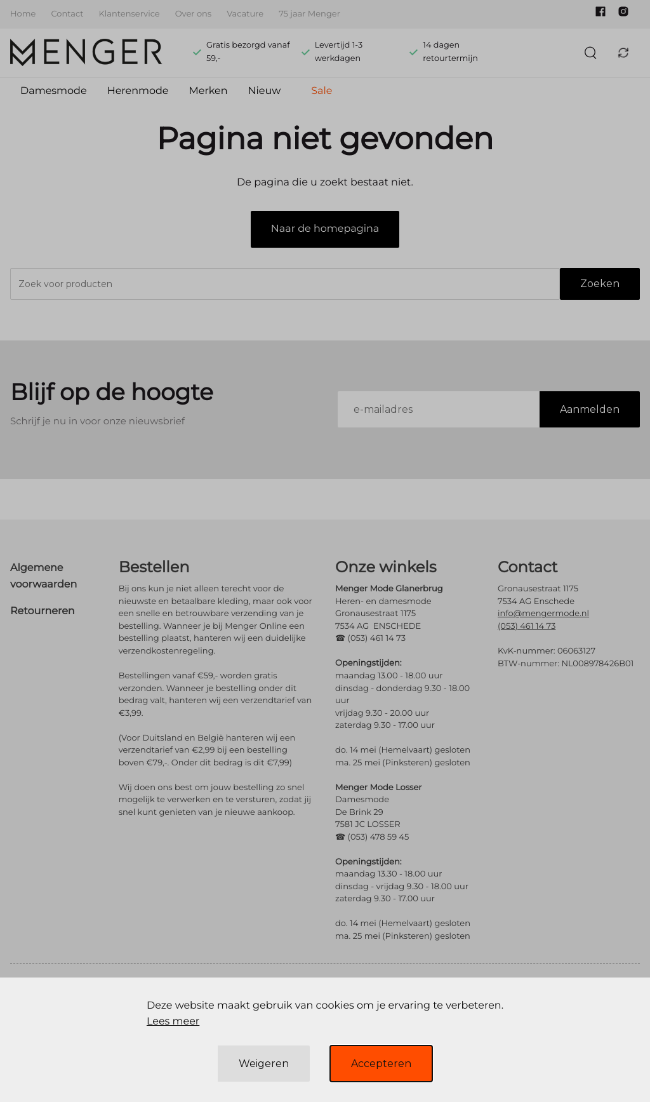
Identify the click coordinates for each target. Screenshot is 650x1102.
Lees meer (173, 1022)
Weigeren (264, 1064)
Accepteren (381, 1064)
